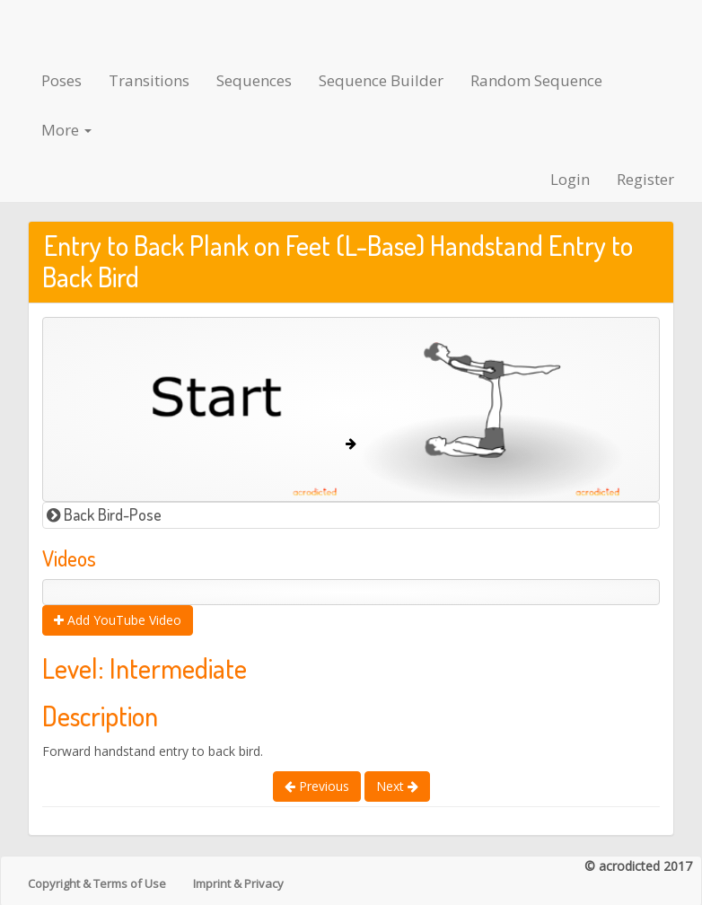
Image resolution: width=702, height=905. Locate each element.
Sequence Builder (381, 80)
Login (570, 179)
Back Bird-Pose (104, 514)
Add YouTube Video (117, 619)
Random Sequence (536, 80)
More (66, 129)
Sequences (254, 80)
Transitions (149, 80)
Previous (317, 786)
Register (645, 179)
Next (397, 786)
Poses (61, 80)
